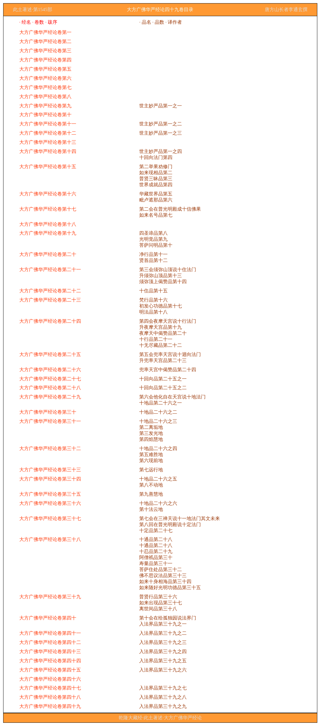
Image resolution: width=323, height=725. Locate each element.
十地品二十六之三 (158, 421)
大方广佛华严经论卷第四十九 (50, 706)
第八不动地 (151, 484)
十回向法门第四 (155, 157)
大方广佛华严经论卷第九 (45, 105)
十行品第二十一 (155, 339)
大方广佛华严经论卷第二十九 (50, 396)
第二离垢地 (151, 427)
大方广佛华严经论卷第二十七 (50, 378)
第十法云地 (151, 509)
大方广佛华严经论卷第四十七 (50, 687)
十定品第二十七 (155, 530)
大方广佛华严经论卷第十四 (47, 151)
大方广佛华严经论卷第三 (45, 50)
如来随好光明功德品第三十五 (170, 587)
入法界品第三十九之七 (163, 687)
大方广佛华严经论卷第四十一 (50, 633)
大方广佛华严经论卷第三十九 (50, 596)
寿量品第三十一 (155, 563)
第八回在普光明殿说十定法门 (170, 524)
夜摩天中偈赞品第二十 (163, 333)
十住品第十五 (153, 290)
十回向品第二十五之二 (163, 387)
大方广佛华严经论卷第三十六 (50, 503)
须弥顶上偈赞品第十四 (163, 281)
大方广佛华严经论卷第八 (45, 96)
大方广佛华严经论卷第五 (45, 69)
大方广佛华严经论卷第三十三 (50, 469)
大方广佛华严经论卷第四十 (47, 617)
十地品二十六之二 (158, 412)
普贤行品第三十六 (158, 596)
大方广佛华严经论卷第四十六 (50, 679)
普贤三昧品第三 (155, 178)
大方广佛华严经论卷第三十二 (50, 448)
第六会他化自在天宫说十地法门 (172, 396)
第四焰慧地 (151, 439)
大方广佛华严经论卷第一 (45, 32)
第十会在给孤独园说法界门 (167, 617)
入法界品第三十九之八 (163, 697)
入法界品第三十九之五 (163, 660)
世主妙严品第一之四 (160, 151)
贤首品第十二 (153, 260)
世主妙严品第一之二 (160, 123)
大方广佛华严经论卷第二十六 (50, 369)
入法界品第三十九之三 (163, 642)
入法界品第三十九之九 (163, 706)
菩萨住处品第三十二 (160, 569)
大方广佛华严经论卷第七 (45, 87)
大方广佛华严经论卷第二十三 (50, 299)
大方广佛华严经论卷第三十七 (50, 518)
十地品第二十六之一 (160, 402)
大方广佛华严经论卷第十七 (47, 209)
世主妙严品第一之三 (160, 133)
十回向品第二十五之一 (163, 378)
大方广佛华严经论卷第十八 (47, 224)
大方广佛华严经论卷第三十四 (50, 478)
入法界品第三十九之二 (163, 633)
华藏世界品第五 (155, 193)
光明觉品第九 (153, 239)
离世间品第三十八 (158, 608)
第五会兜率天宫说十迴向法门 (170, 354)
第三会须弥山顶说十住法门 (167, 269)
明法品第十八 (153, 312)
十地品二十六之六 (158, 503)
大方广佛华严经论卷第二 (45, 41)
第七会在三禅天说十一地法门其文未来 (179, 518)
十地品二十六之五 (158, 478)
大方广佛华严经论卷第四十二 (50, 642)
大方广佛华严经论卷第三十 (47, 412)
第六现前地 (151, 460)
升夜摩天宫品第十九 (160, 327)
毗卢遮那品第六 (155, 199)
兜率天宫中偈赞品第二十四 (167, 369)
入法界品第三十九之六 (163, 669)
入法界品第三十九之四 (163, 651)
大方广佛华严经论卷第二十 (47, 254)
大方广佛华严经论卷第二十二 (50, 290)
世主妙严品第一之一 (160, 105)
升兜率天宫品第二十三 (163, 360)
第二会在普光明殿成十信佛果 (170, 209)
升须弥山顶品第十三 (160, 275)
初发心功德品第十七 (160, 305)
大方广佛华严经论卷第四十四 (50, 660)
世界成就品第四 (155, 184)
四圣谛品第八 (153, 233)
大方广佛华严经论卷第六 (45, 78)
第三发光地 (151, 433)
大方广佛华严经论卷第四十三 (50, 651)
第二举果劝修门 (155, 166)
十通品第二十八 (155, 539)
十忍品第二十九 (155, 551)
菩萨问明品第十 (155, 245)
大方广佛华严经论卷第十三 (47, 142)
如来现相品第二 (155, 172)
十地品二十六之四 (158, 448)
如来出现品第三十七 (160, 602)
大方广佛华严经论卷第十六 (47, 193)
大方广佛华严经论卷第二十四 (50, 321)
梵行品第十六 (153, 299)
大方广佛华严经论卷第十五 (47, 166)
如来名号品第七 (155, 215)
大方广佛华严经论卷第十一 (47, 123)
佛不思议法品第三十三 (163, 575)
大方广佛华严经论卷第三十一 (50, 421)
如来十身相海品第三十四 (165, 581)
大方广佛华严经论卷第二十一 (50, 269)
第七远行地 (151, 469)
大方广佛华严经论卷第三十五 (50, 494)
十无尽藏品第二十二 (160, 345)
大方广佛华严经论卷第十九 (47, 233)
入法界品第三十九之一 (163, 623)
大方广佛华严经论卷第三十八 (50, 539)
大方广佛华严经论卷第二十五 (50, 354)
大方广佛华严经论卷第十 (45, 114)
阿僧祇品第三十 (155, 557)
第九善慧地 (151, 494)
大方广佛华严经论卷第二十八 (50, 387)
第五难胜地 (151, 454)
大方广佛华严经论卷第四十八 (50, 697)
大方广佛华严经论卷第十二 (47, 133)
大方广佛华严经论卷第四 (45, 59)
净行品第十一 (153, 254)
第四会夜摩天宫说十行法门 (167, 321)
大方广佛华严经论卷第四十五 (50, 669)
